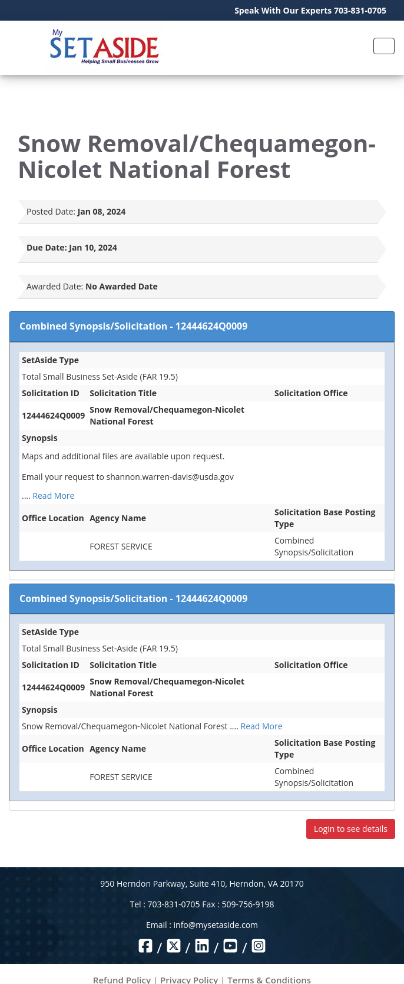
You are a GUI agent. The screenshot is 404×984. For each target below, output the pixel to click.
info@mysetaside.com (216, 924)
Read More (53, 495)
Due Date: (47, 247)
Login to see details (351, 828)
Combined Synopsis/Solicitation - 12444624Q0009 (133, 326)
